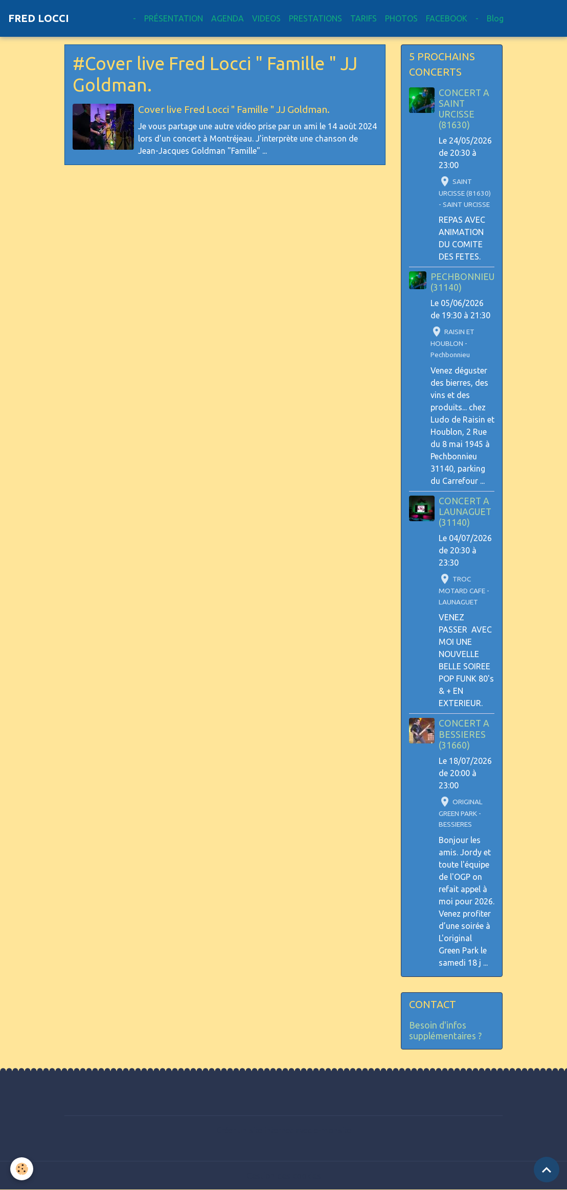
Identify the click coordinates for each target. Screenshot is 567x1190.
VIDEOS (266, 18)
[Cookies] (21, 1168)
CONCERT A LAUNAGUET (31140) (465, 511)
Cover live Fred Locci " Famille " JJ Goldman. (234, 109)
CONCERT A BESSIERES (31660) (464, 734)
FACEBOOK (446, 18)
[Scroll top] (546, 1169)
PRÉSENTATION (173, 18)
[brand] (38, 18)
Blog (495, 18)
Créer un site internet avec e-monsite (283, 1130)
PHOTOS (401, 18)
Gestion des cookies (283, 1175)
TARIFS (363, 18)
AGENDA (227, 18)
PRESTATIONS (315, 18)
